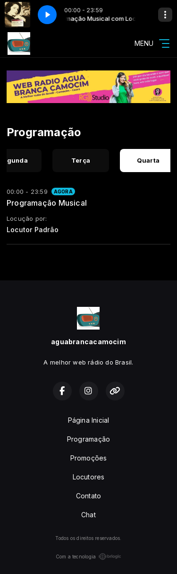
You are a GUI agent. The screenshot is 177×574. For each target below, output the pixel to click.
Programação (88, 439)
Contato (88, 496)
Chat (88, 515)
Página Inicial (89, 420)
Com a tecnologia (88, 556)
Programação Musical (47, 203)
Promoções (88, 458)
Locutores (89, 477)
